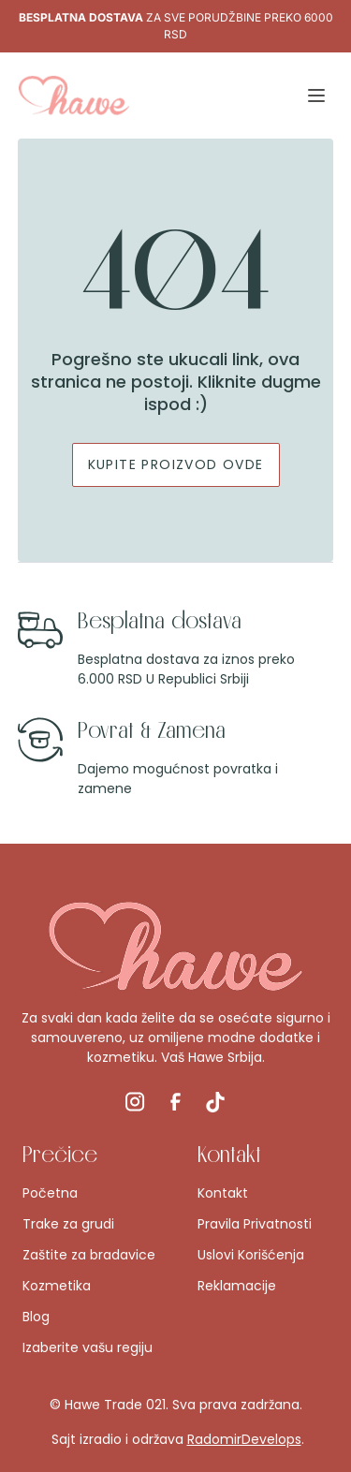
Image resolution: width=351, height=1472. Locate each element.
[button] (316, 95)
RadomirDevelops (244, 1439)
